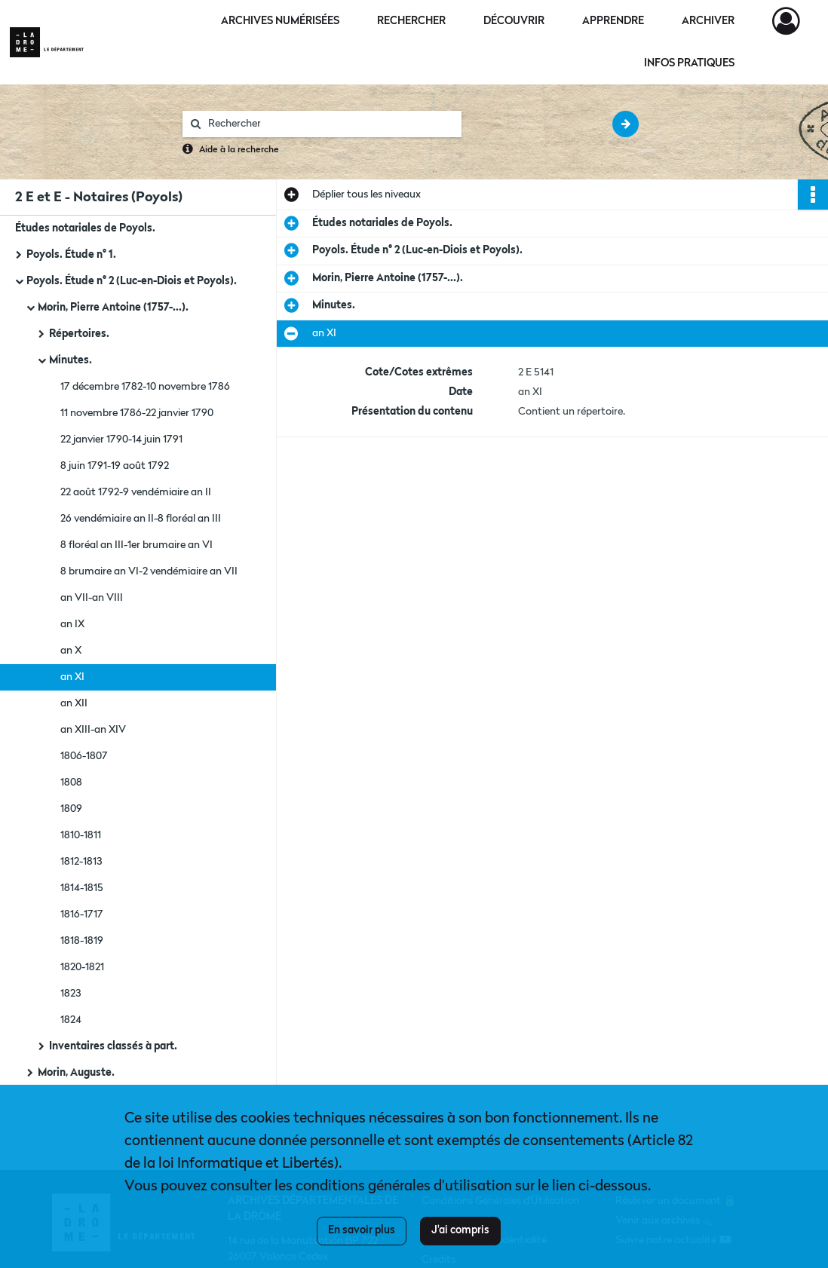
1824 (70, 1020)
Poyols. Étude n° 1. (71, 255)
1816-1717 (81, 914)
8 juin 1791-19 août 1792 (114, 466)
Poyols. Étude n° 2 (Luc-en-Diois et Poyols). (131, 281)
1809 (71, 809)
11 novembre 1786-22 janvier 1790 (136, 413)
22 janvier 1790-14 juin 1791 (121, 439)
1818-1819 (81, 941)
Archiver (708, 21)
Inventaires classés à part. (113, 1046)
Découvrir (513, 21)
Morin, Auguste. (76, 1072)
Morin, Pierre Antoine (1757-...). (113, 307)
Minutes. (70, 360)
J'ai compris (460, 1230)
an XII (73, 703)
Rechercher (411, 21)
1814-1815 (81, 888)
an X (70, 650)
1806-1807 (84, 756)
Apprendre (613, 21)
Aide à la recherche (239, 150)
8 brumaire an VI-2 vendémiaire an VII (149, 571)
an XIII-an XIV (93, 729)
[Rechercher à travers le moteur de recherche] (329, 124)
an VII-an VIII (91, 598)
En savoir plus (361, 1230)
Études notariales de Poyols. (85, 228)
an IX (72, 624)
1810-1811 (80, 835)
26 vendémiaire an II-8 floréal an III (140, 518)
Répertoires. (79, 334)
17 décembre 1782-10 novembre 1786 (145, 386)
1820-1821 (82, 967)
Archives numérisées (280, 21)
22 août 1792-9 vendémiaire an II (135, 492)
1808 (71, 782)
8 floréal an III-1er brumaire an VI (136, 545)
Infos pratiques (689, 63)
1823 (70, 993)
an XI (72, 677)
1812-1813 (81, 861)
